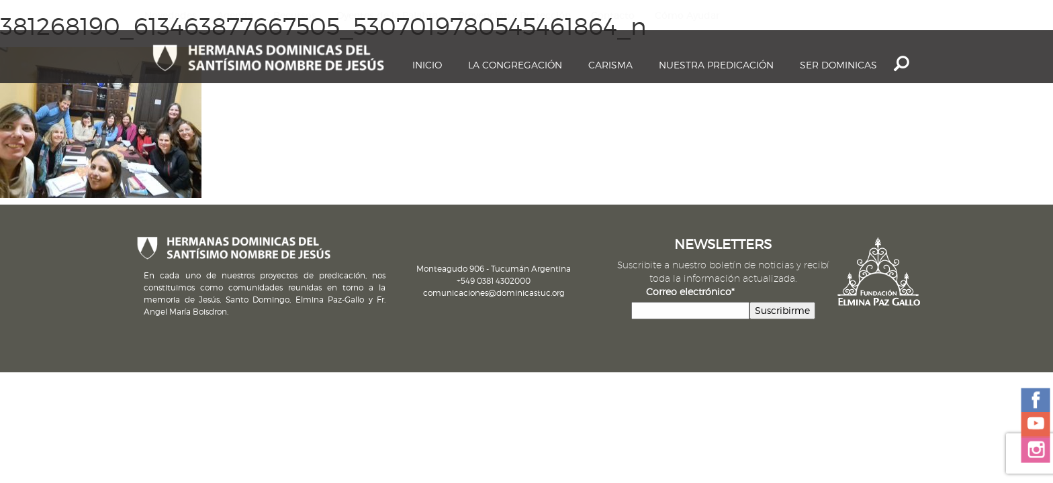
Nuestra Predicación (716, 64)
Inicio (427, 64)
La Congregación (515, 64)
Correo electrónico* (690, 291)
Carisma (610, 64)
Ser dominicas (838, 64)
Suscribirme (782, 310)
